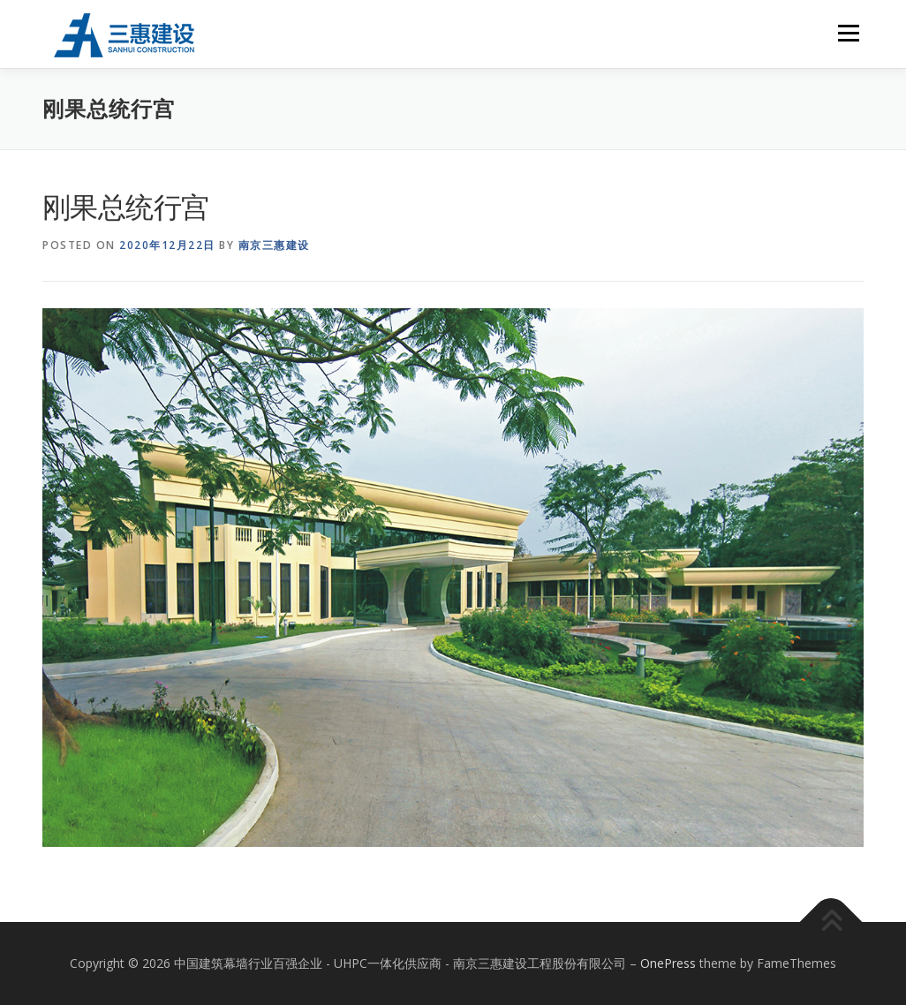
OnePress (668, 963)
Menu (848, 33)
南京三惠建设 (274, 245)
